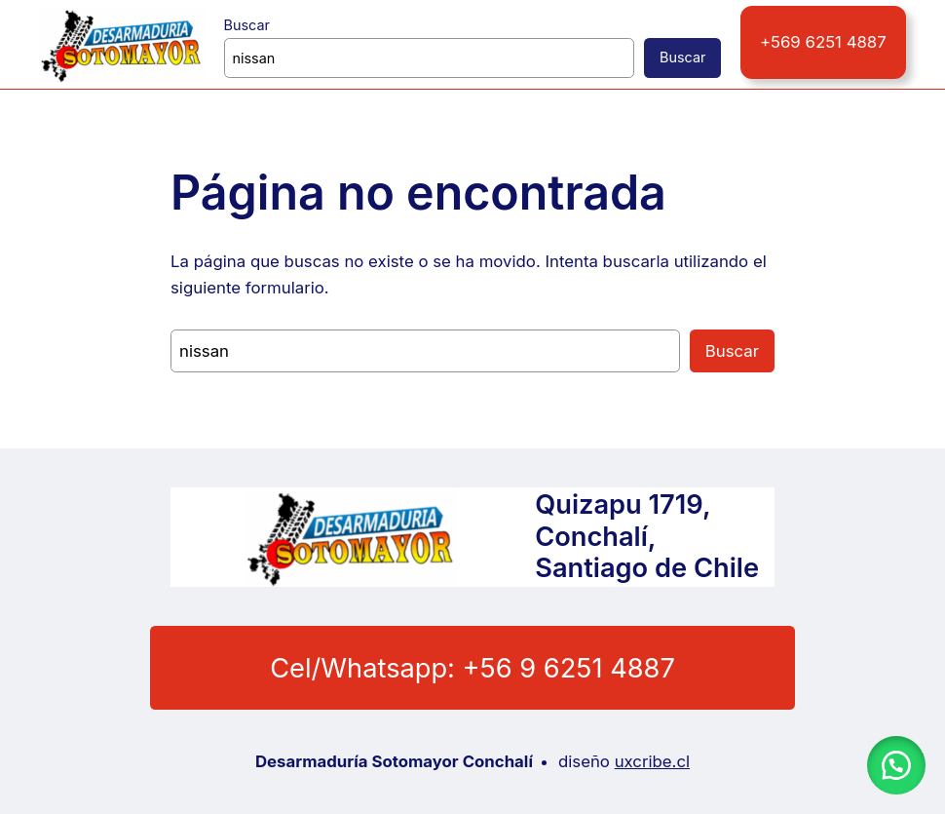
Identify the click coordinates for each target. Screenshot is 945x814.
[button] (896, 765)
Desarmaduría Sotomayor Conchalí (399, 762)
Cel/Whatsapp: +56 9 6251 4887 (472, 668)
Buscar (246, 24)
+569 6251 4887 (823, 41)
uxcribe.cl (648, 761)
